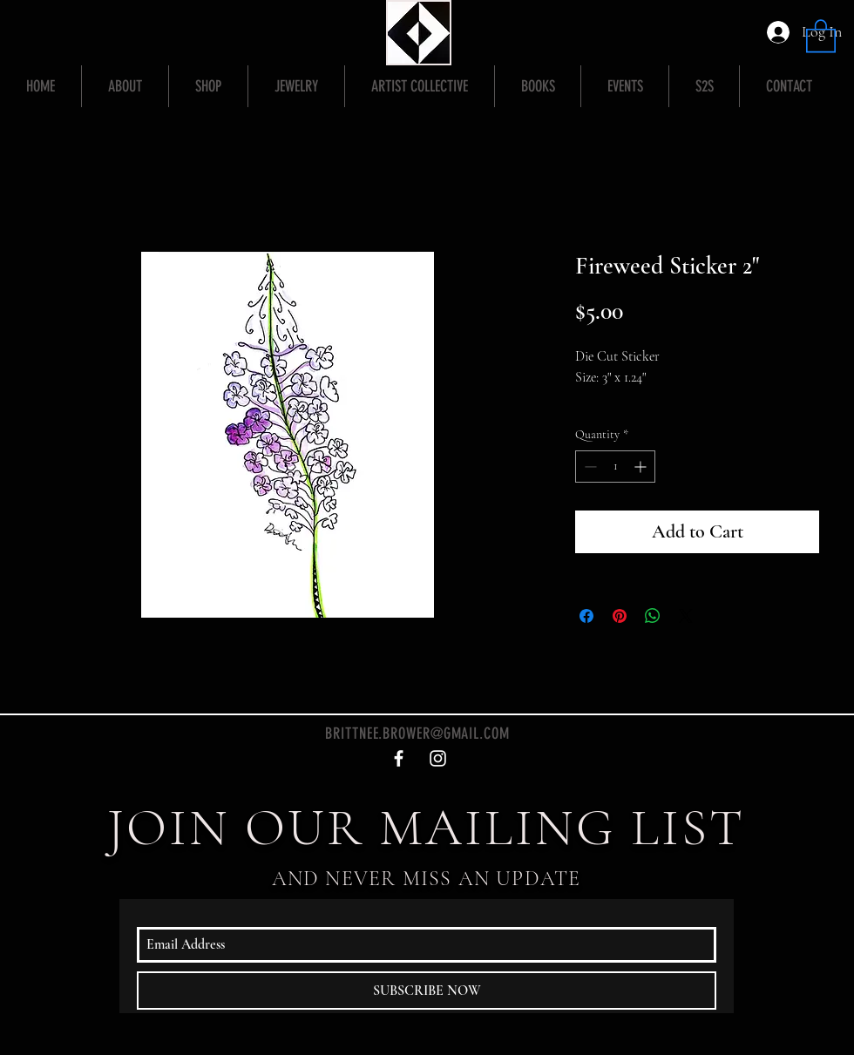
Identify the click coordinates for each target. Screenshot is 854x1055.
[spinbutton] (615, 466)
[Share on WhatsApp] (652, 615)
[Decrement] (589, 466)
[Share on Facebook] (586, 615)
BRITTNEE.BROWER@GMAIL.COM (417, 733)
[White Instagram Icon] (438, 758)
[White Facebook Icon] (399, 758)
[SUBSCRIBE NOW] (426, 990)
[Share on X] (685, 615)
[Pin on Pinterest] (619, 615)
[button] (821, 34)
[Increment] (642, 466)
